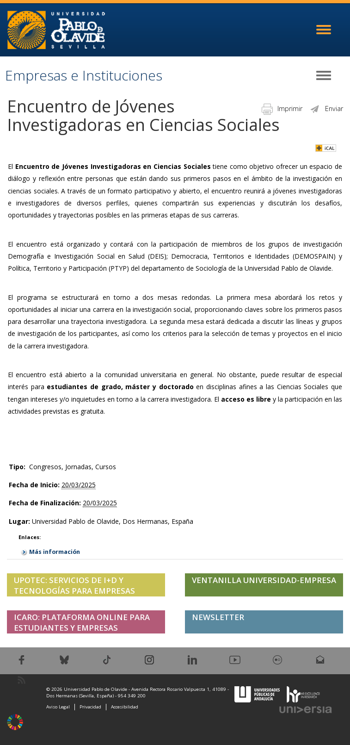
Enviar (326, 108)
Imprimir (282, 108)
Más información (54, 552)
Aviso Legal (58, 707)
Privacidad (90, 707)
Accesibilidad (124, 707)
